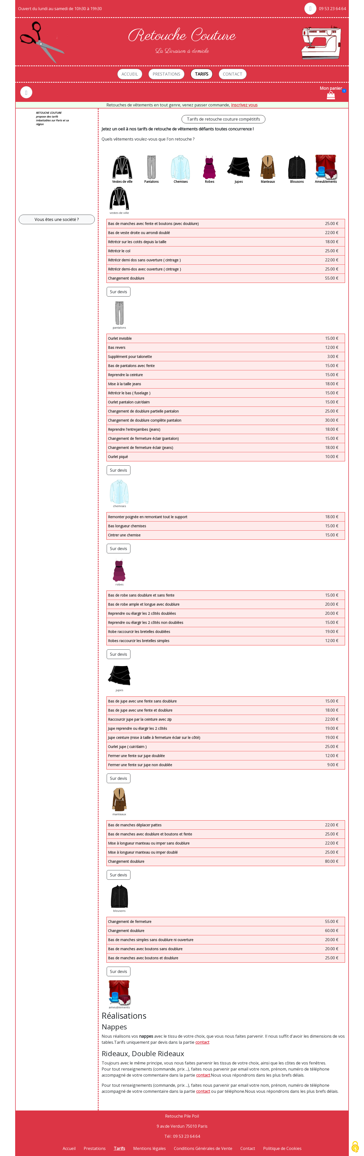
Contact (232, 74)
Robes (209, 182)
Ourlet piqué (118, 456)
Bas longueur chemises (127, 526)
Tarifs (201, 74)
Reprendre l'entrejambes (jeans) (134, 429)
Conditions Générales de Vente (203, 1148)
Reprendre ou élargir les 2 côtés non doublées (145, 622)
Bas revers (116, 347)
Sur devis (118, 291)
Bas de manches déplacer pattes (135, 825)
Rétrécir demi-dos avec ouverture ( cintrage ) (144, 269)
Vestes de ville (122, 182)
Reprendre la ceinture (125, 374)
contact (202, 1042)
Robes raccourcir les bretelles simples (138, 640)
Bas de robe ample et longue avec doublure (143, 604)
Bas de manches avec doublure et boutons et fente (150, 834)
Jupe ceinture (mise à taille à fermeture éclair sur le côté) (154, 737)
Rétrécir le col (119, 250)
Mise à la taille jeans (124, 383)
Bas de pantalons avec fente (131, 365)
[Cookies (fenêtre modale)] (355, 1147)
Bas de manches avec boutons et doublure (143, 958)
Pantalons (151, 182)
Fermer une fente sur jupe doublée (136, 755)
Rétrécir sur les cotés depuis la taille (137, 241)
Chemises (181, 182)
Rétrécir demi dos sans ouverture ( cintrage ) (144, 260)
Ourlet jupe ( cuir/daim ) (127, 746)
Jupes (239, 182)
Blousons (297, 182)
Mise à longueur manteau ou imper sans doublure (149, 843)
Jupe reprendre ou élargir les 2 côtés (137, 728)
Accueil (130, 74)
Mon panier (331, 92)
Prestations (166, 74)
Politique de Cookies (282, 1148)
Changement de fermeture (129, 921)
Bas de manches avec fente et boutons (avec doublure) (153, 223)
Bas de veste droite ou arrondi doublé (139, 232)
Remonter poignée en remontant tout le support (147, 516)
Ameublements (326, 182)
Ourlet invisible (120, 338)
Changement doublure (126, 278)
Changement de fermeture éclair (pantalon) (143, 438)
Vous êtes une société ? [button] (57, 219)
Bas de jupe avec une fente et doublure (140, 710)
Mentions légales (149, 1148)
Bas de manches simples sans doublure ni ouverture (150, 939)
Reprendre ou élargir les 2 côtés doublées (142, 613)
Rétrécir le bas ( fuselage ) (129, 393)
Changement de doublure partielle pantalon (143, 411)
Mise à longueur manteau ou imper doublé (143, 852)
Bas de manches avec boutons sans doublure (145, 948)
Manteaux (268, 182)
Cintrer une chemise (124, 535)
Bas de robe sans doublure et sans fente (141, 595)
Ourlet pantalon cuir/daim (129, 402)
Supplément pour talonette (130, 356)
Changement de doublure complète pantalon (144, 420)
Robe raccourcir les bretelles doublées (139, 631)
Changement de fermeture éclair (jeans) (140, 447)
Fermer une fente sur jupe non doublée (140, 764)
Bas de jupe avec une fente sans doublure (142, 701)
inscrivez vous (244, 105)
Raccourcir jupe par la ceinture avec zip (140, 719)
